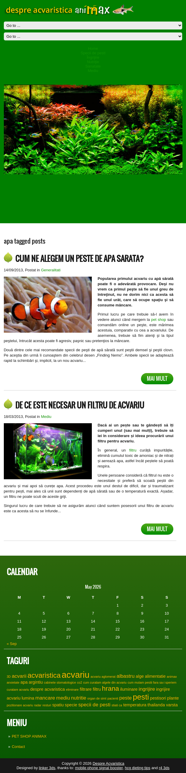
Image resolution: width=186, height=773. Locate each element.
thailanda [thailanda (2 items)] (156, 705)
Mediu (93, 70)
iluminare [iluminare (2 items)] (128, 689)
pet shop (159, 319)
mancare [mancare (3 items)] (45, 698)
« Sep (12, 643)
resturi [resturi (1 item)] (46, 705)
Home (93, 48)
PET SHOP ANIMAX (29, 736)
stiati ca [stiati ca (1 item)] (117, 705)
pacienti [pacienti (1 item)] (112, 698)
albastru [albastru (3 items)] (125, 676)
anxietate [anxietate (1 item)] (13, 682)
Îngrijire (93, 57)
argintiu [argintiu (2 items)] (36, 682)
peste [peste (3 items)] (125, 698)
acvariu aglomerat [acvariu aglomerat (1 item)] (103, 676)
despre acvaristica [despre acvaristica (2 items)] (47, 689)
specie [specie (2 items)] (71, 705)
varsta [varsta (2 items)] (172, 705)
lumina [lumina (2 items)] (27, 698)
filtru (133, 450)
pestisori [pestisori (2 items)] (158, 698)
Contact (18, 746)
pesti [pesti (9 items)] (141, 696)
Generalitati (50, 270)
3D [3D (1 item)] (9, 676)
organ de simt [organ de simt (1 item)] (97, 698)
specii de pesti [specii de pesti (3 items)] (94, 705)
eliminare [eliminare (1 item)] (72, 689)
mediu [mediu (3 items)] (63, 698)
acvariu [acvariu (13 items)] (76, 675)
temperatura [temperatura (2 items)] (135, 705)
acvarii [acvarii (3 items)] (19, 676)
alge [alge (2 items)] (140, 676)
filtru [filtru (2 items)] (97, 689)
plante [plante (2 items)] (173, 698)
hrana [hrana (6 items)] (110, 688)
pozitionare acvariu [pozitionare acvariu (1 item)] (20, 705)
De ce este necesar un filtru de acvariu (79, 405)
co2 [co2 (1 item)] (79, 682)
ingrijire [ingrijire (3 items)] (147, 689)
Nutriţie (93, 62)
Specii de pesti (93, 53)
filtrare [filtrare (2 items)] (86, 689)
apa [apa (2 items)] (24, 682)
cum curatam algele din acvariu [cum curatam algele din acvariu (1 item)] (105, 682)
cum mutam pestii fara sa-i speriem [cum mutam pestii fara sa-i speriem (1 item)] (152, 682)
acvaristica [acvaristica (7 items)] (44, 675)
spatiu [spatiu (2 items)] (58, 705)
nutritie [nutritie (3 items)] (78, 698)
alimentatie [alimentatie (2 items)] (155, 676)
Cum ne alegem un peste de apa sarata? (79, 259)
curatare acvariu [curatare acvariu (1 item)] (18, 689)
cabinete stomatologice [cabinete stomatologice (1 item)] (60, 682)
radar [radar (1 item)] (37, 705)
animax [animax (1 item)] (172, 676)
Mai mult (157, 379)
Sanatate (93, 66)
